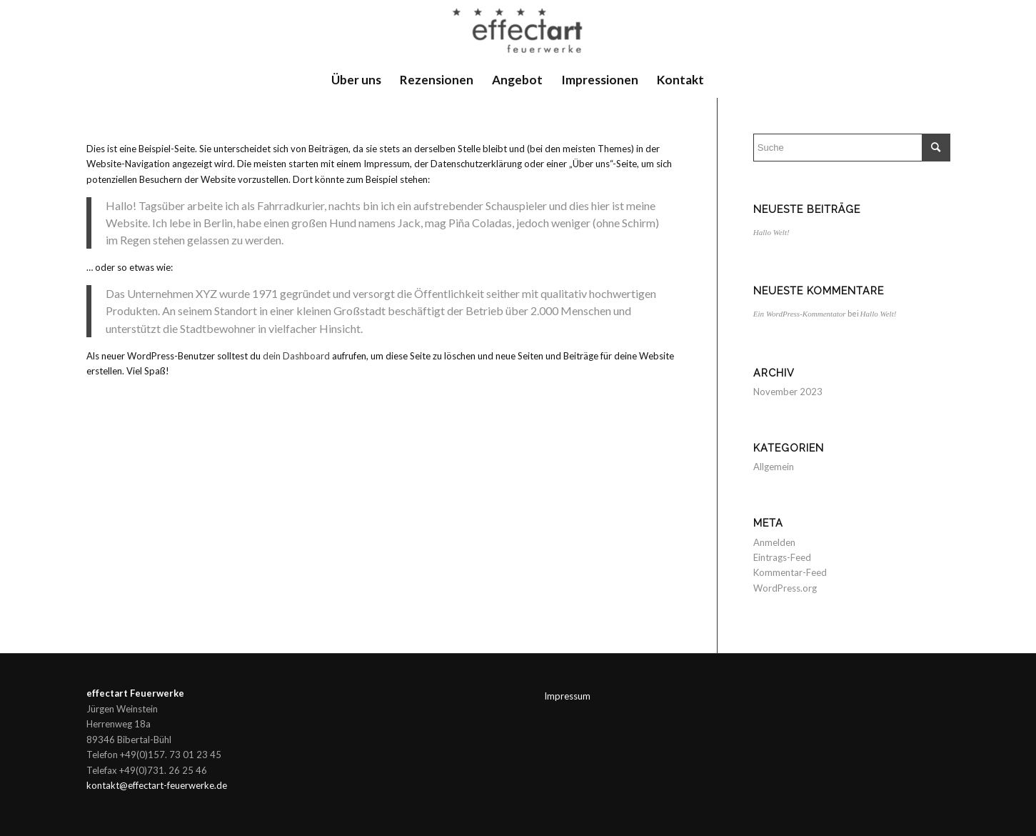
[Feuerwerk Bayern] (518, 31)
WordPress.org (785, 588)
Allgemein (773, 466)
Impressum (567, 696)
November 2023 (788, 391)
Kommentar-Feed (790, 572)
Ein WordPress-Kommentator (799, 313)
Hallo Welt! (771, 232)
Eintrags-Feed (782, 557)
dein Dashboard (296, 356)
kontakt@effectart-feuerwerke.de (156, 785)
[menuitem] (356, 80)
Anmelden (774, 542)
